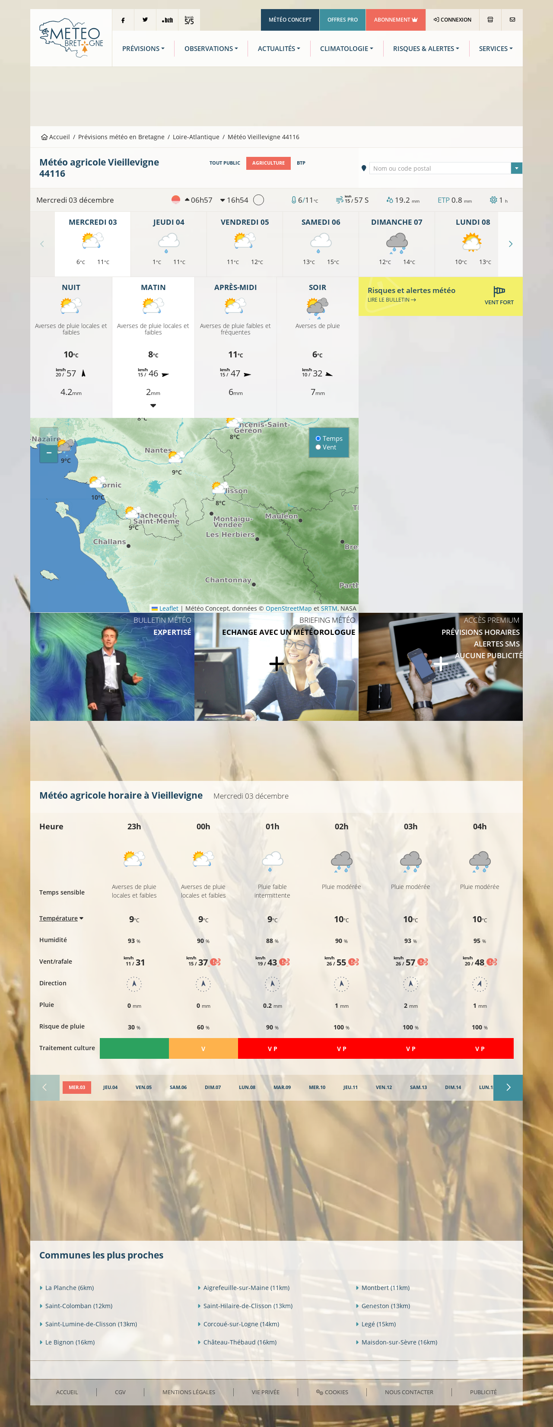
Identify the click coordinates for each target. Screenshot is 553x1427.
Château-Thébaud (236, 1342)
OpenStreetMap (289, 608)
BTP (301, 163)
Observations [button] (208, 48)
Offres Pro (342, 19)
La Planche (66, 1288)
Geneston (383, 1306)
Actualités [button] (276, 48)
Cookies (332, 1392)
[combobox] (446, 168)
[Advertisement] (276, 95)
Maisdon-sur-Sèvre (396, 1342)
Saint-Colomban (75, 1306)
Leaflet (165, 608)
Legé (376, 1324)
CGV (120, 1392)
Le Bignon (67, 1342)
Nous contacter (409, 1392)
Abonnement (396, 19)
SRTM (329, 608)
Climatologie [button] (344, 48)
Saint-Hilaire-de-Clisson (244, 1306)
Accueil (55, 137)
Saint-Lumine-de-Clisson (88, 1324)
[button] (234, 428)
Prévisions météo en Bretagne (121, 137)
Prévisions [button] (140, 48)
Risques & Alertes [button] (423, 48)
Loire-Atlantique (196, 137)
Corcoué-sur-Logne (238, 1324)
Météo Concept (290, 19)
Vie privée (266, 1392)
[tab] (77, 1087)
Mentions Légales (188, 1392)
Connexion (452, 19)
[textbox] (446, 168)
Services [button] (493, 48)
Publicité (483, 1392)
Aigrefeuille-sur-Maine (243, 1288)
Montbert (383, 1288)
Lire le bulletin (392, 299)
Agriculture (268, 163)
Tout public (225, 163)
